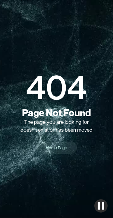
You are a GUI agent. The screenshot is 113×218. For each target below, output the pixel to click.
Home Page (56, 147)
